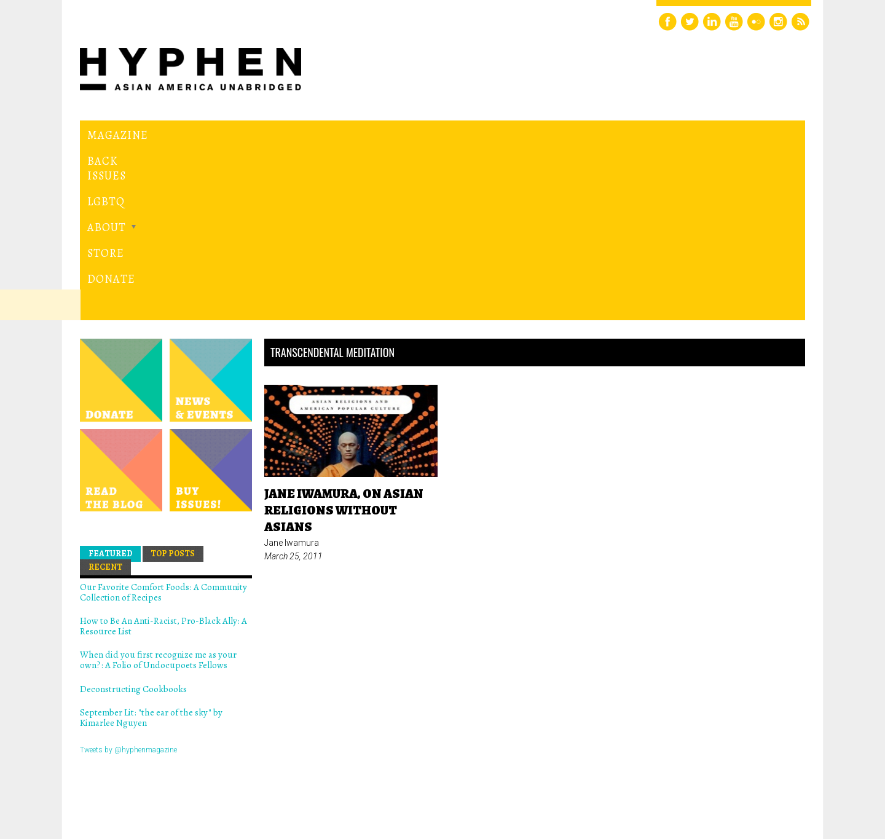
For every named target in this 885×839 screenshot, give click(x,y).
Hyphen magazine (137, 777)
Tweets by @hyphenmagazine (128, 580)
